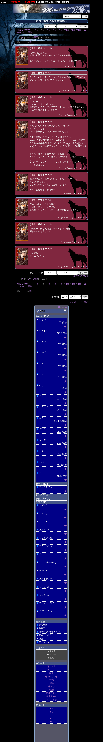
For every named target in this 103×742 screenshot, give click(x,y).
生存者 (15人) (42, 316)
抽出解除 (62, 307)
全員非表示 (51, 655)
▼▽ (51, 712)
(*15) (60, 218)
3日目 (48, 29)
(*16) (60, 242)
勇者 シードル (45, 48)
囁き (51, 673)
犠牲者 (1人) (42, 484)
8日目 (78, 29)
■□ (51, 722)
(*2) (60, 91)
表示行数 (56, 297)
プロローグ (27, 29)
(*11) (60, 193)
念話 (51, 683)
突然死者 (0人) (43, 498)
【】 (51, 715)
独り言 (51, 670)
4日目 (54, 29)
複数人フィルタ (80, 276)
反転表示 (51, 658)
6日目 (66, 29)
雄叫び (51, 686)
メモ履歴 (34, 37)
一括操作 (40, 648)
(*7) (60, 168)
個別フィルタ (36, 26)
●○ (51, 708)
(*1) (60, 66)
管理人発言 (51, 696)
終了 (24, 32)
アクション (51, 700)
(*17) (60, 267)
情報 (19, 29)
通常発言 (51, 666)
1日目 (36, 29)
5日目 (60, 29)
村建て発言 (51, 693)
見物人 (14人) (42, 502)
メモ (27, 37)
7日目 (72, 29)
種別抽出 (40, 663)
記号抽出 (40, 705)
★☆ (51, 718)
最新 (30, 32)
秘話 (51, 690)
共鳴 (51, 680)
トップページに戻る (78, 302)
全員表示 (51, 651)
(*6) (60, 115)
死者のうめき (51, 676)
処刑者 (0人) (42, 495)
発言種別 (40, 621)
